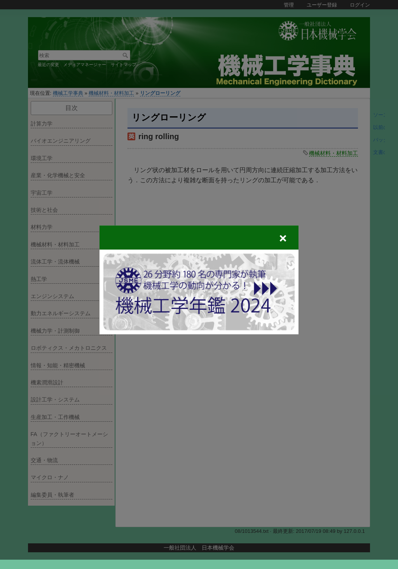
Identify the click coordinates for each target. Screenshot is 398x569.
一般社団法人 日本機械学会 (199, 548)
